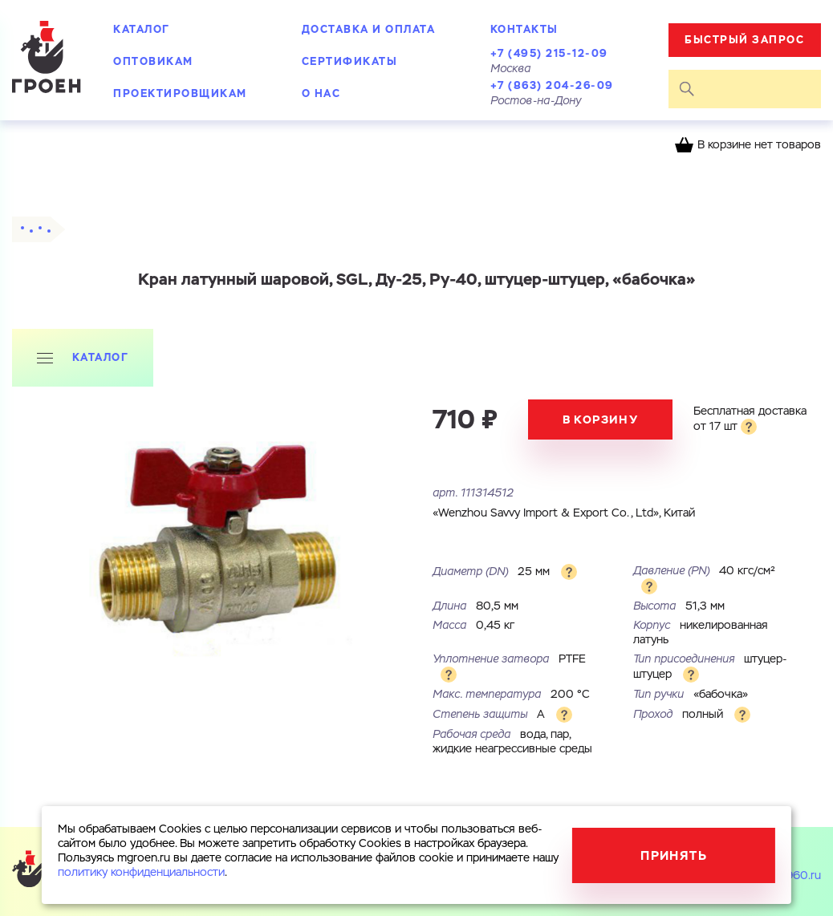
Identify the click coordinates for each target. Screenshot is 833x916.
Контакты (524, 29)
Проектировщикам (180, 93)
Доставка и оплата (369, 29)
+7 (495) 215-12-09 (549, 53)
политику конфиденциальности (141, 872)
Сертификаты (350, 61)
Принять (673, 855)
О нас (321, 93)
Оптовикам (153, 61)
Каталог (141, 29)
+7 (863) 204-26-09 (552, 85)
